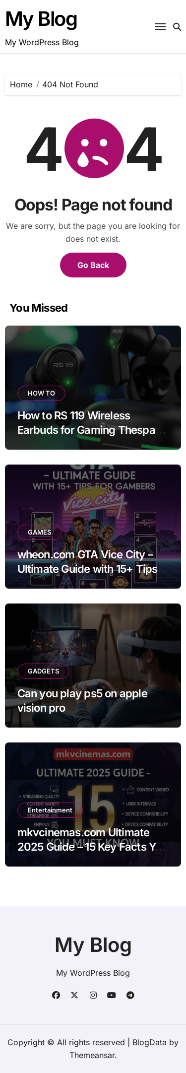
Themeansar (92, 1055)
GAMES (39, 532)
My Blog (41, 18)
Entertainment (50, 810)
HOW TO (41, 393)
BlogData (149, 1042)
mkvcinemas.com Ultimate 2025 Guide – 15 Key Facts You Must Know (92, 846)
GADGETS (43, 671)
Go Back (93, 265)
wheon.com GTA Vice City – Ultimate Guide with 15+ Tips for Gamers (87, 568)
